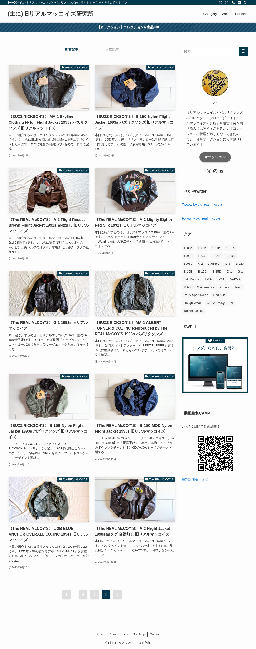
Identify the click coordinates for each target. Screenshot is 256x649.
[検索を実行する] (243, 51)
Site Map (139, 634)
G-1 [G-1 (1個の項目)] (240, 271)
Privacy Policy (118, 634)
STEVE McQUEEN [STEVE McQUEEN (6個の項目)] (220, 303)
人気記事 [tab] (112, 49)
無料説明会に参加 (195, 480)
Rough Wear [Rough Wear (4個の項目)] (192, 303)
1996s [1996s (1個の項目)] (188, 263)
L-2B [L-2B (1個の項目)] (220, 279)
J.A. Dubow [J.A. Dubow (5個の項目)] (191, 279)
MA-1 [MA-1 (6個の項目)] (187, 287)
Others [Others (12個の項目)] (225, 287)
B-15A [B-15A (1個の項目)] (240, 263)
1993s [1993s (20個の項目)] (202, 256)
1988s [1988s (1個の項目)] (188, 248)
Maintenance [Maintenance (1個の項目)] (205, 287)
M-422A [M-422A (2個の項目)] (235, 279)
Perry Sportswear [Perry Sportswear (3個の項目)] (196, 295)
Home (100, 634)
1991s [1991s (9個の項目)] (230, 248)
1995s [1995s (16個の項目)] (230, 256)
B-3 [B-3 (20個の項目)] (227, 263)
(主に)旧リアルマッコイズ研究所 (50, 14)
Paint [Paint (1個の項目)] (238, 287)
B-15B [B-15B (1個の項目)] (188, 271)
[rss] (233, 2)
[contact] (239, 2)
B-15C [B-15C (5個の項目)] (202, 271)
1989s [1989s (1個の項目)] (202, 248)
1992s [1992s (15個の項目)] (188, 256)
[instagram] (227, 2)
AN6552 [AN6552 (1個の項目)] (214, 263)
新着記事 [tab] (71, 49)
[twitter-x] (220, 2)
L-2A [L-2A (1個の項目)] (208, 279)
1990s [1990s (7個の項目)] (216, 248)
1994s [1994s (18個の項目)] (216, 256)
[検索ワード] (215, 51)
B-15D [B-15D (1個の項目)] (217, 271)
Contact (155, 634)
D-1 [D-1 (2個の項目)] (229, 271)
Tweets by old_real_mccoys (202, 204)
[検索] (245, 2)
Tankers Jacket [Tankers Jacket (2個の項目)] (194, 310)
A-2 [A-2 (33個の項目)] (200, 263)
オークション (215, 157)
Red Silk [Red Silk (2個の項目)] (219, 295)
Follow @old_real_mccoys (201, 218)
